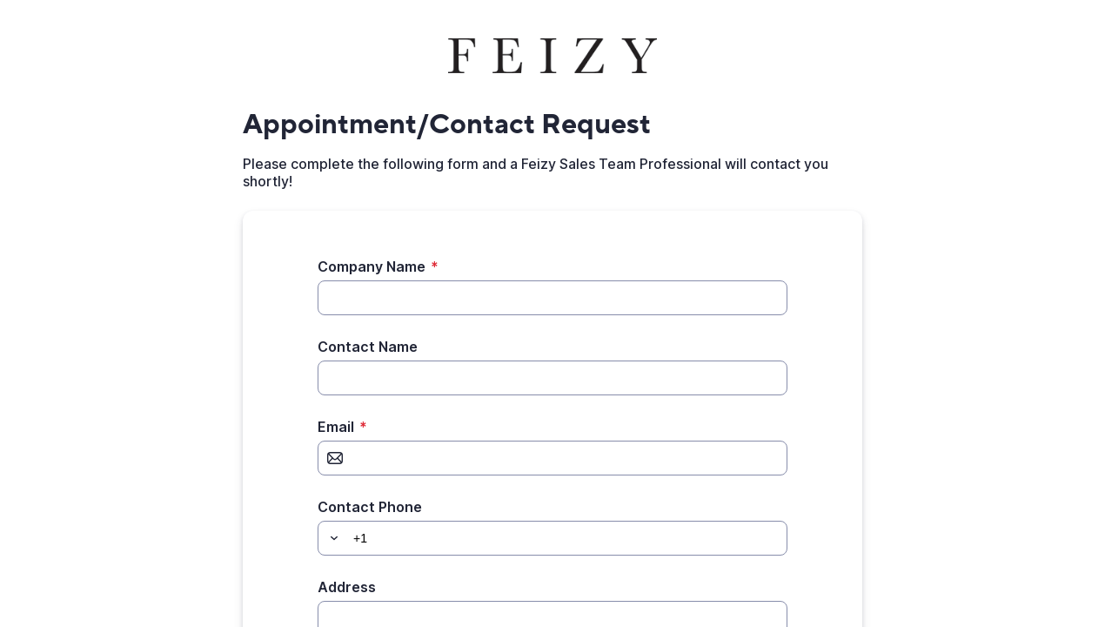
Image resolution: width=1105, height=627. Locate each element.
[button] (331, 538)
